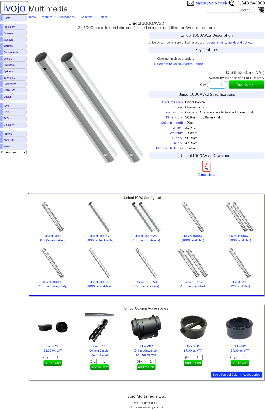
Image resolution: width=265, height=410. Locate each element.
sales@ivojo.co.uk (207, 3)
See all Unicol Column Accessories (236, 374)
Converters (10, 84)
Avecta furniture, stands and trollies (228, 42)
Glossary (9, 124)
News (7, 146)
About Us (9, 140)
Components (11, 52)
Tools (7, 105)
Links (7, 112)
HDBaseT (9, 90)
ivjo (14, 7)
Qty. (52, 357)
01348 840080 (246, 3)
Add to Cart (53, 363)
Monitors (8, 39)
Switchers (9, 64)
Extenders (9, 77)
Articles (8, 133)
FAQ (6, 118)
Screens (8, 33)
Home (7, 18)
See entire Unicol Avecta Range (180, 64)
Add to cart (246, 84)
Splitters (8, 71)
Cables (7, 96)
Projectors (9, 26)
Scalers (8, 58)
